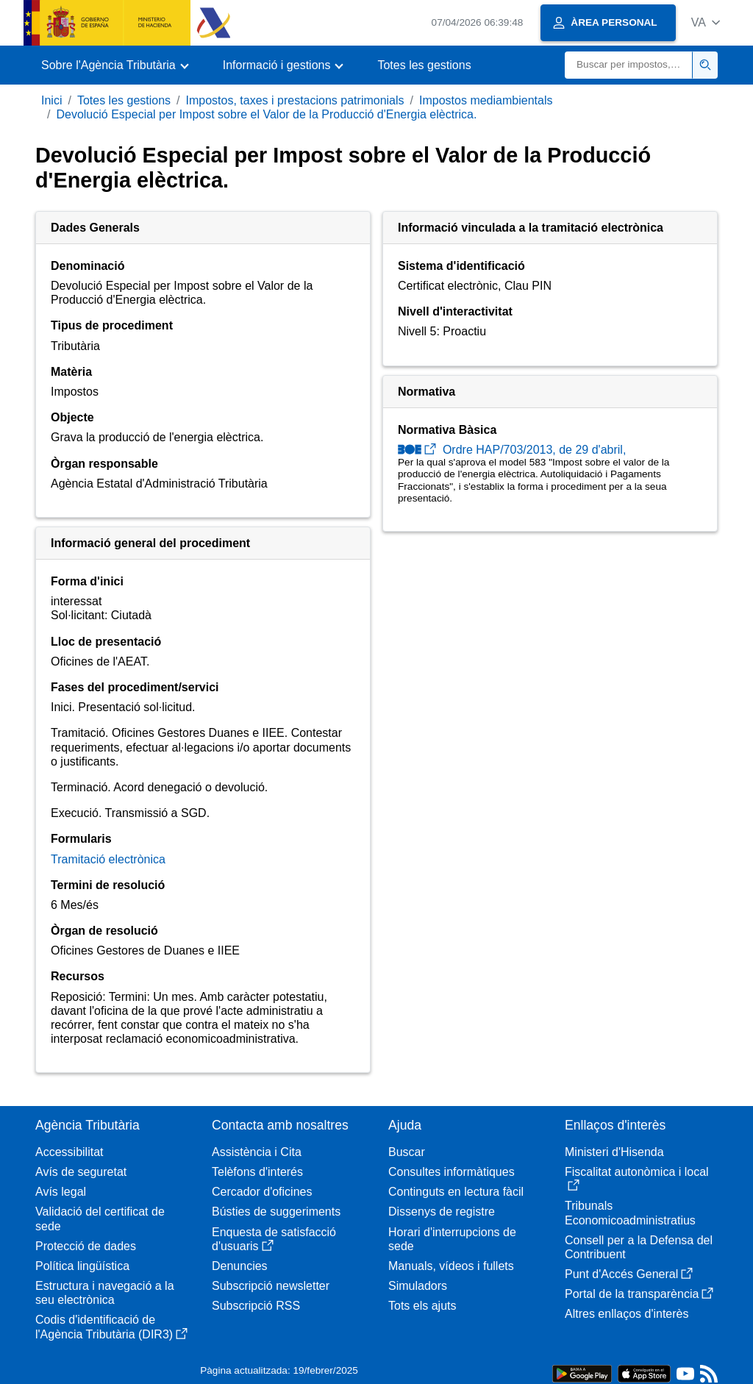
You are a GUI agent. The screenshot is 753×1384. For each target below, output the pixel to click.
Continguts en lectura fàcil (456, 1191)
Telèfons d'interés (257, 1172)
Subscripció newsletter (270, 1286)
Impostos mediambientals (485, 100)
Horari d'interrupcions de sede (452, 1239)
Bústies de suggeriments (276, 1211)
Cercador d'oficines (262, 1191)
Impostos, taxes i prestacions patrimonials (295, 100)
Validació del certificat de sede (100, 1218)
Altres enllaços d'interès (626, 1314)
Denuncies (240, 1266)
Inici (51, 100)
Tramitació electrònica (108, 859)
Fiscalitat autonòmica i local (637, 1178)
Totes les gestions (424, 65)
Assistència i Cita (256, 1152)
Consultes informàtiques (451, 1172)
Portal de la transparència (639, 1294)
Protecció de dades (85, 1246)
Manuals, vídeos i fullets (451, 1266)
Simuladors (417, 1286)
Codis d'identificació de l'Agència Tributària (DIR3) (111, 1326)
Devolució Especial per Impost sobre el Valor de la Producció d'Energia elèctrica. (266, 114)
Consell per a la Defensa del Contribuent (639, 1247)
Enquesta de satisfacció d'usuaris (274, 1239)
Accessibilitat (69, 1152)
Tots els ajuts (422, 1305)
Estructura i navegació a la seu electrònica (104, 1293)
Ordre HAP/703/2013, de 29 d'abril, (512, 449)
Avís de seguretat (80, 1172)
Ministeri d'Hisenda (614, 1152)
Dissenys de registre (441, 1211)
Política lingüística (82, 1266)
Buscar (406, 1152)
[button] (705, 22)
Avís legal (60, 1191)
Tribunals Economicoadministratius (630, 1212)
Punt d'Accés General (629, 1274)
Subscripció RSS (256, 1305)
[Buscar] (629, 65)
